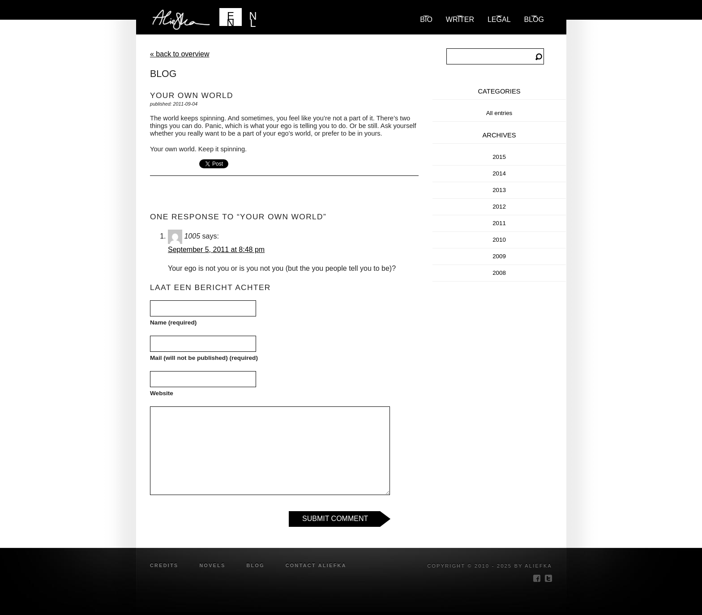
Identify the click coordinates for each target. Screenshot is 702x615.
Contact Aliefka (316, 565)
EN (230, 18)
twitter (548, 578)
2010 (499, 239)
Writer (460, 19)
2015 (499, 157)
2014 (499, 173)
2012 (499, 206)
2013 (499, 190)
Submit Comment (335, 518)
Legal (499, 19)
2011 (499, 223)
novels (212, 565)
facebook (536, 578)
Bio (426, 19)
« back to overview (180, 54)
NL (253, 18)
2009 (499, 256)
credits (164, 565)
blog (534, 19)
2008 (499, 272)
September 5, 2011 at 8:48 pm (216, 249)
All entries (499, 113)
